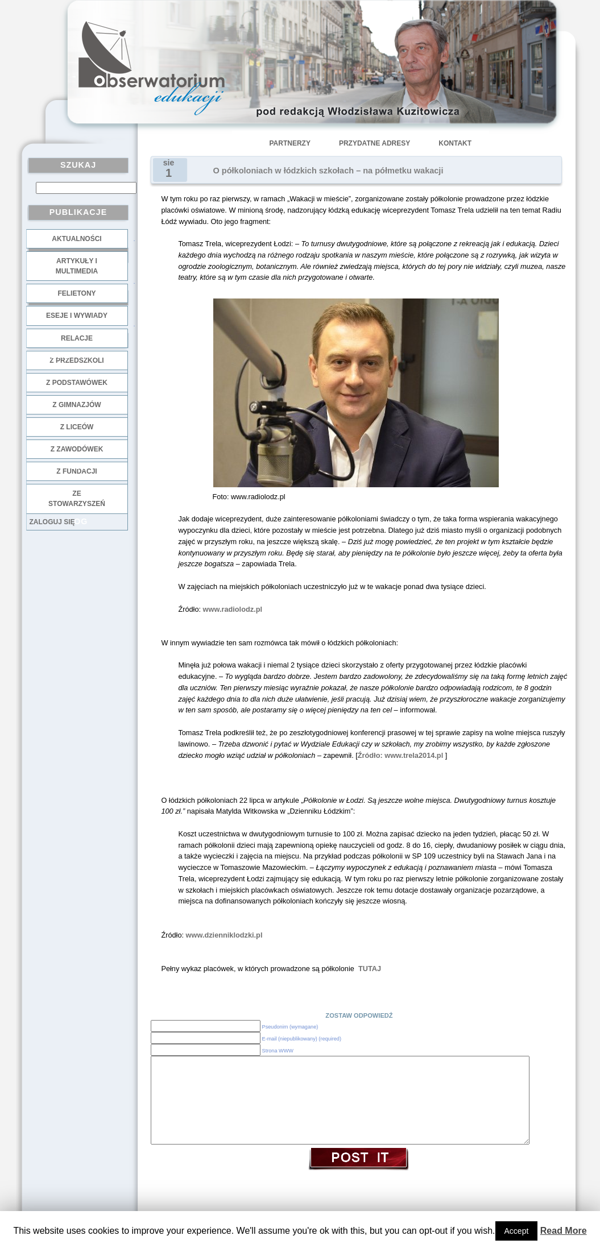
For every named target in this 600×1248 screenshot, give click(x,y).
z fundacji (76, 471)
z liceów (77, 427)
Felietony (76, 293)
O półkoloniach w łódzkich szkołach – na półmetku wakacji (328, 170)
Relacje (77, 338)
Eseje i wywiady (76, 316)
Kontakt (454, 143)
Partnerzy (290, 143)
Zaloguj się (52, 522)
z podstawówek (76, 383)
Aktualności (76, 239)
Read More (563, 1230)
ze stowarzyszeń (76, 499)
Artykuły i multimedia (77, 266)
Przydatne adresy (374, 143)
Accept (516, 1230)
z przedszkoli (76, 360)
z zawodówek (77, 449)
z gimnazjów (76, 405)
